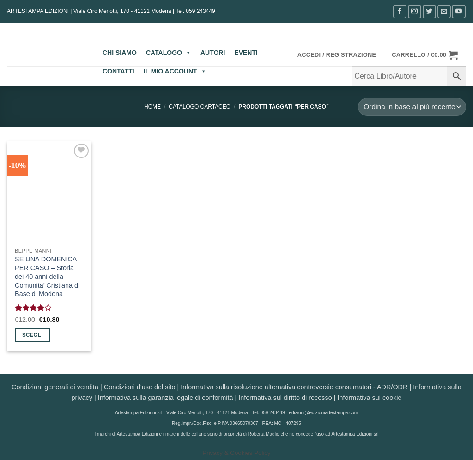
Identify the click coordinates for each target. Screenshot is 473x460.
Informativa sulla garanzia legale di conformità (165, 397)
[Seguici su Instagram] (414, 11)
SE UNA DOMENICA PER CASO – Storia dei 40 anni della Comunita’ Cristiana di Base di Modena (47, 276)
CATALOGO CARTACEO (199, 106)
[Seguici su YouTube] (458, 11)
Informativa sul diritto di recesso (285, 397)
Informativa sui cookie (369, 397)
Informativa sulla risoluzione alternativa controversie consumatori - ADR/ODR (294, 387)
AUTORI (212, 52)
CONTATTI (118, 71)
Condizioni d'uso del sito (140, 387)
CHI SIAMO (120, 52)
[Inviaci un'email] (444, 11)
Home (152, 106)
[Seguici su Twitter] (429, 11)
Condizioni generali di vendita (55, 387)
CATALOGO (168, 52)
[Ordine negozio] (412, 107)
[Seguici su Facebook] (399, 11)
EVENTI (246, 52)
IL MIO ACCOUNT (175, 71)
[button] (336, 55)
